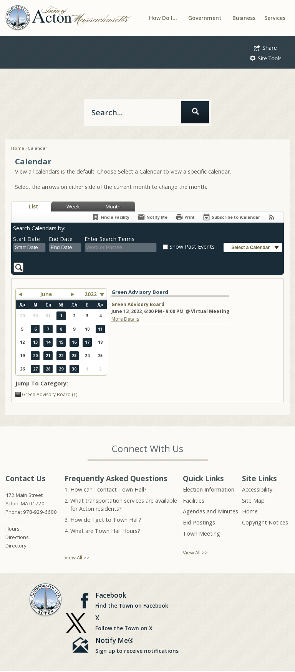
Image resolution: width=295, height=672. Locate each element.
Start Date (26, 239)
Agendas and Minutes (210, 511)
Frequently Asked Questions (116, 478)
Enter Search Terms (109, 239)
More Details (125, 319)
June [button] (46, 294)
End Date (61, 239)
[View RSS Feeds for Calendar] (272, 217)
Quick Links (203, 478)
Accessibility (257, 489)
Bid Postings (199, 522)
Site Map (253, 500)
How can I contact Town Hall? (108, 489)
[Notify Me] (152, 217)
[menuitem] (163, 17)
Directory (16, 545)
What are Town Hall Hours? (105, 530)
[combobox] (29, 247)
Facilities (193, 500)
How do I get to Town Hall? (105, 519)
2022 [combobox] (91, 294)
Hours (12, 528)
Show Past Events (192, 246)
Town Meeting (201, 533)
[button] (265, 46)
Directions (17, 537)
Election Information (208, 489)
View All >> (77, 557)
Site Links (259, 478)
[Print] (185, 217)
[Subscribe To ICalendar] (231, 217)
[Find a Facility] (110, 217)
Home (17, 148)
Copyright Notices (265, 522)
